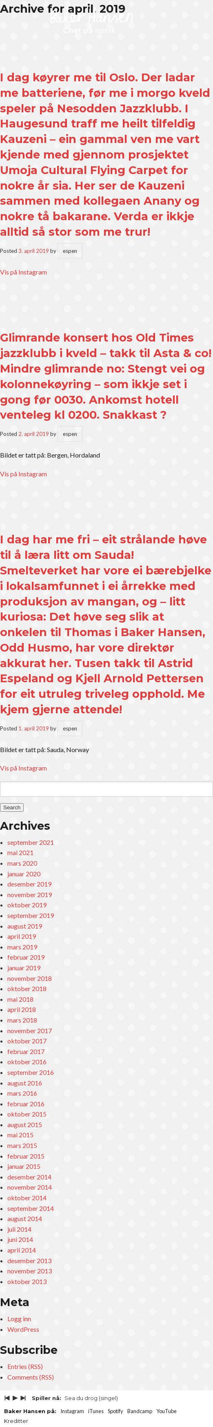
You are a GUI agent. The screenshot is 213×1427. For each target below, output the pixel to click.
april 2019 (21, 936)
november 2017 (29, 1030)
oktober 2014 (27, 1197)
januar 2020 (23, 874)
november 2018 (29, 978)
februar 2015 (25, 1156)
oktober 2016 (27, 1061)
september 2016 (30, 1072)
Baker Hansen (92, 21)
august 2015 (24, 1124)
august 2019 (24, 926)
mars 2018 (22, 1020)
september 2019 (30, 915)
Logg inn (19, 1318)
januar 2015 (23, 1166)
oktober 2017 (27, 1041)
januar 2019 (23, 967)
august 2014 (24, 1218)
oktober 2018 (27, 988)
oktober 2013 (27, 1281)
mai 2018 (20, 999)
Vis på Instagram (23, 272)
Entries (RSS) (25, 1366)
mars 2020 (22, 863)
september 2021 (30, 842)
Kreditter (16, 1421)
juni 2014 (20, 1239)
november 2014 (29, 1187)
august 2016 (24, 1083)
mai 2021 (20, 852)
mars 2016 (22, 1093)
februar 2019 (25, 957)
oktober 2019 (27, 905)
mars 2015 (22, 1145)
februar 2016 (25, 1104)
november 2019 (29, 894)
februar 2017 (25, 1051)
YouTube (166, 1411)
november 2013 (29, 1271)
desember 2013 (29, 1260)
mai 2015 (20, 1135)
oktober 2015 (27, 1114)
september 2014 (30, 1208)
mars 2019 (22, 947)
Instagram (72, 1411)
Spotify (115, 1411)
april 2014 (21, 1250)
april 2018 (21, 1009)
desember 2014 (29, 1177)
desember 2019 (29, 884)
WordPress (23, 1329)
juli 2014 (19, 1229)
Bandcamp (139, 1411)
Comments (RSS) (30, 1377)
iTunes (96, 1411)
